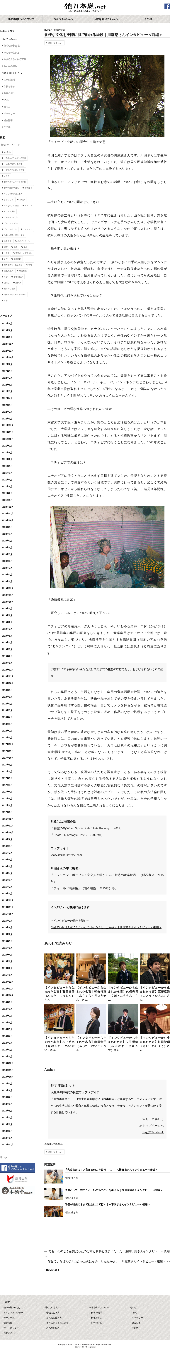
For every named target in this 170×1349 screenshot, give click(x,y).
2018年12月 (8, 669)
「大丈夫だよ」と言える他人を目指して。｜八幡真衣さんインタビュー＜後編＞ (111, 1169)
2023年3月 (7, 323)
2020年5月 (7, 554)
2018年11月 (8, 676)
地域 (25, 247)
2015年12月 (8, 900)
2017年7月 (7, 771)
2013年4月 (7, 1117)
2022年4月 (7, 398)
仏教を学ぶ (9, 86)
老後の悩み (18, 277)
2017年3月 (7, 798)
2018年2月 (7, 730)
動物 (15, 247)
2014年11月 (8, 988)
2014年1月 (7, 1056)
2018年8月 (7, 697)
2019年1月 (7, 663)
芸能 (110, 669)
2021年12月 (8, 425)
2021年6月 (7, 466)
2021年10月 (8, 439)
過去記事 (8, 120)
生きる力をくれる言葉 (15, 59)
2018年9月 (7, 690)
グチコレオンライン (12, 223)
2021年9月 (7, 445)
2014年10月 (8, 995)
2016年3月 (7, 880)
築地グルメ (8, 271)
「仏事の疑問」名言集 (13, 164)
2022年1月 (7, 418)
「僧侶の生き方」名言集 (14, 170)
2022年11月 (8, 351)
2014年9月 (7, 1002)
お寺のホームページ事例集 (15, 182)
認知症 (6, 283)
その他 (7, 127)
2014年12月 (8, 982)
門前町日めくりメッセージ (15, 295)
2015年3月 (7, 961)
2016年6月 (7, 859)
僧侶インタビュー (55, 43)
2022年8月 (7, 371)
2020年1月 (7, 581)
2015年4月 (7, 954)
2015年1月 (7, 975)
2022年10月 (8, 357)
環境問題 (17, 259)
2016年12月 (8, 819)
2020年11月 (8, 513)
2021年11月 (8, 432)
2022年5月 (7, 391)
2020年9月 (7, 527)
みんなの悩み (10, 66)
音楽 (6, 300)
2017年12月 (8, 744)
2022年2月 (7, 412)
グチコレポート (10, 229)
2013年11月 (8, 1070)
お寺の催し (9, 93)
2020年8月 (7, 534)
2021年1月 (7, 500)
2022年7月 (7, 378)
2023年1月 (7, 337)
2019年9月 (7, 608)
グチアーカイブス (11, 217)
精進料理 (23, 271)
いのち (6, 176)
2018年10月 (8, 683)
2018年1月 (7, 737)
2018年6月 (7, 710)
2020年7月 (7, 540)
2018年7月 (7, 703)
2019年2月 (7, 656)
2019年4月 (7, 642)
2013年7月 (7, 1097)
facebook (167, 6)
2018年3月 (7, 724)
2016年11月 (8, 825)
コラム (7, 107)
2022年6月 (7, 384)
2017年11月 (8, 751)
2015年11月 (8, 907)
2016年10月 (8, 832)
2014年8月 (7, 1009)
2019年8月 (7, 615)
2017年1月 (7, 812)
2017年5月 (7, 785)
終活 (6, 277)
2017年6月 (7, 778)
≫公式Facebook (153, 1132)
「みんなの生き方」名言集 (15, 158)
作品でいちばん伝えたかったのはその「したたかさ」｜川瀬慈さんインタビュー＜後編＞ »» (109, 1261)
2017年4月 (7, 791)
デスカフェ (27, 229)
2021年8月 (7, 452)
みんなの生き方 (11, 52)
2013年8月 (7, 1090)
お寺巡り (28, 188)
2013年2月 (7, 1131)
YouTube (7, 152)
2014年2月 (7, 1049)
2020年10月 (8, 520)
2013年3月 (7, 1124)
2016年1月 (7, 893)
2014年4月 (7, 1036)
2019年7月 (7, 622)
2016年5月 (7, 866)
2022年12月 (8, 344)
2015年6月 (7, 941)
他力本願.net (85, 8)
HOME (47, 30)
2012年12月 (8, 1144)
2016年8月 (7, 846)
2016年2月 (7, 887)
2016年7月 (7, 853)
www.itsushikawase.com (66, 854)
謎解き (18, 283)
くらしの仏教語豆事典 (13, 194)
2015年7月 (7, 934)
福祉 (30, 265)
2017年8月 (7, 764)
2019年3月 (7, 649)
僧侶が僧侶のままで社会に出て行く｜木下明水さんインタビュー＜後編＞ (107, 1204)
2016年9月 (7, 839)
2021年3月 (7, 486)
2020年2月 (7, 574)
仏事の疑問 (9, 79)
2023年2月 (7, 330)
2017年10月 (8, 758)
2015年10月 (8, 914)
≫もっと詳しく (153, 1119)
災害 (6, 259)
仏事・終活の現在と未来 (14, 235)
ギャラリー (9, 113)
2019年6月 (7, 629)
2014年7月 (7, 1015)
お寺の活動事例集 (11, 188)
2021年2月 (7, 493)
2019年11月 (8, 595)
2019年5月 (7, 636)
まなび (22, 200)
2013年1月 (7, 1138)
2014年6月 (7, 1022)
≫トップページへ (151, 1125)
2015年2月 (7, 968)
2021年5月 (7, 473)
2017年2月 (7, 805)
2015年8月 (7, 927)
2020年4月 (7, 561)
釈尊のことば (9, 289)
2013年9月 (7, 1083)
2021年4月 (7, 479)
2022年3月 (7, 405)
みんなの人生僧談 (11, 206)
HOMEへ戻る (52, 1270)
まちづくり (8, 200)
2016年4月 (7, 873)
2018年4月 (7, 717)
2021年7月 (7, 459)
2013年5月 (7, 1110)
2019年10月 (8, 602)
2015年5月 (7, 948)
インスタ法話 (9, 211)
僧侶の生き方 (59, 30)
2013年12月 (8, 1063)
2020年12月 (8, 507)
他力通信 (7, 241)
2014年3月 (7, 1043)
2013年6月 (7, 1104)
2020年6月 (7, 547)
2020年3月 (7, 568)
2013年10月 (8, 1076)
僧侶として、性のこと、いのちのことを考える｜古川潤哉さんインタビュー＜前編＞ (114, 1190)
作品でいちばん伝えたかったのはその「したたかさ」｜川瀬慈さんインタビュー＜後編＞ (106, 927)
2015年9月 (7, 921)
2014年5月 (7, 1029)
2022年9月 (7, 364)
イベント (28, 206)
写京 (6, 247)
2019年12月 (8, 588)
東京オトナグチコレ (24, 253)
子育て (6, 253)
